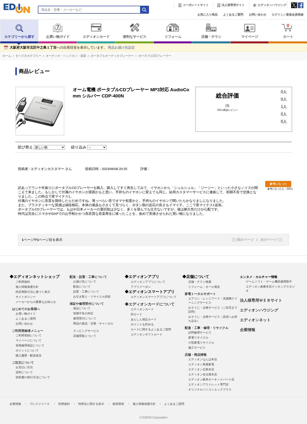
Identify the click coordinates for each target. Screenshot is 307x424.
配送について (81, 286)
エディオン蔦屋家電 (201, 364)
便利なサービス (134, 31)
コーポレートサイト (196, 5)
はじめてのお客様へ (26, 309)
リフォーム (173, 31)
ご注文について (23, 362)
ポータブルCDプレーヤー (154, 55)
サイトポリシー (26, 297)
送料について (24, 372)
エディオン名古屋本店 (202, 374)
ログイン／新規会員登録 (287, 14)
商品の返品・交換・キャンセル (93, 323)
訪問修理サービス (199, 332)
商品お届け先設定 (121, 47)
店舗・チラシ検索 (199, 281)
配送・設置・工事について (88, 277)
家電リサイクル (198, 337)
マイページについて (28, 340)
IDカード (136, 314)
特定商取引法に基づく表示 (33, 292)
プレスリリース (40, 404)
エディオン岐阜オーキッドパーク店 (211, 379)
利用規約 (64, 404)
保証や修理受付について (87, 303)
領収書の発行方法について (33, 377)
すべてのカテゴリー (28, 55)
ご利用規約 (23, 281)
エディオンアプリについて (148, 281)
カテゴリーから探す (19, 31)
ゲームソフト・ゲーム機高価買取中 (269, 281)
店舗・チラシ (211, 31)
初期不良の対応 (83, 313)
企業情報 (247, 330)
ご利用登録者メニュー (27, 331)
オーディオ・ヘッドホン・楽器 (66, 55)
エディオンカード (96, 31)
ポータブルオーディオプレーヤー (112, 55)
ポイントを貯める (142, 324)
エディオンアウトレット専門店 (208, 384)
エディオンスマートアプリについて (154, 297)
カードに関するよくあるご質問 (151, 329)
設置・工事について (86, 291)
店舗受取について (84, 336)
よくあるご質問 (233, 14)
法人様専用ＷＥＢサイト (261, 300)
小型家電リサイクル (201, 342)
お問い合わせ (257, 14)
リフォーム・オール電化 (204, 286)
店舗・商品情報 (196, 354)
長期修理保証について (30, 345)
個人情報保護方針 (27, 286)
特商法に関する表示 (91, 404)
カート (288, 31)
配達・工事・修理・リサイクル (206, 328)
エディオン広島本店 (201, 369)
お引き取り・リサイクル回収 (92, 296)
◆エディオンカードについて (150, 304)
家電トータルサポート (200, 294)
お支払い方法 (24, 367)
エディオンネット (255, 320)
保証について (81, 308)
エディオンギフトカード (146, 334)
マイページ (249, 31)
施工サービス (197, 347)
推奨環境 (118, 404)
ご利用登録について (28, 335)
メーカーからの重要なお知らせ (36, 302)
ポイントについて (27, 350)
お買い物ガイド (58, 31)
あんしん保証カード (144, 319)
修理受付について (84, 318)
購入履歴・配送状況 (28, 355)
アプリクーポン (141, 286)
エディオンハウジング (272, 5)
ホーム (6, 55)
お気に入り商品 (207, 14)
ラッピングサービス (86, 331)
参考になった (278, 183)
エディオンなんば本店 (202, 359)
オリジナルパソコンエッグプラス (209, 389)
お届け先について (84, 281)
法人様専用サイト (233, 5)
